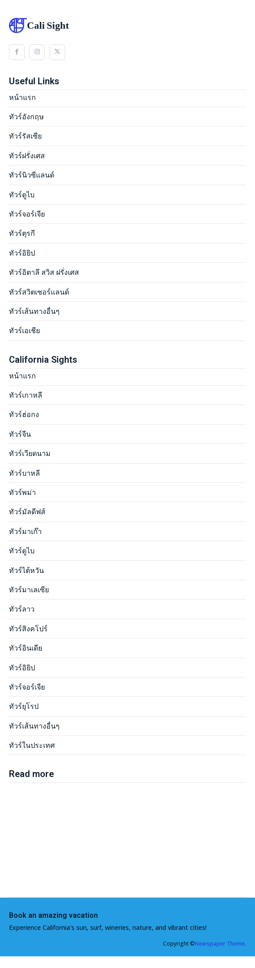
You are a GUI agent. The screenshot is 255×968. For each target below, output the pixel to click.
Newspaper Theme (220, 943)
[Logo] (127, 25)
